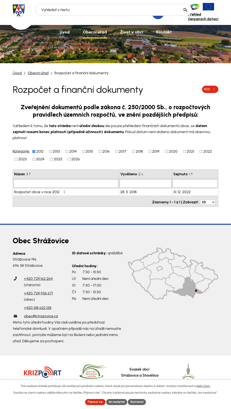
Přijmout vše (92, 401)
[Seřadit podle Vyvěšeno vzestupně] (142, 173)
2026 (75, 159)
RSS (209, 89)
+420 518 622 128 (37, 306)
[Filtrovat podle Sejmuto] (195, 183)
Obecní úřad (38, 73)
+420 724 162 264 (38, 276)
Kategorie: (21, 151)
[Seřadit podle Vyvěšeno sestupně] (142, 175)
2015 (89, 151)
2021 (190, 151)
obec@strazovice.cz (41, 314)
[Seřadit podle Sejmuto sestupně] (192, 175)
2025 (58, 159)
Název (21, 174)
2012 (39, 151)
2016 (106, 151)
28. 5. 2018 (128, 191)
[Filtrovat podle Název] (66, 183)
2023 (22, 159)
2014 (73, 151)
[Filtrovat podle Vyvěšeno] (145, 183)
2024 (40, 159)
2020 (173, 151)
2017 (122, 151)
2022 (207, 151)
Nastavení (140, 401)
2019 (155, 151)
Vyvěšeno (130, 174)
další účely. (203, 385)
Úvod (17, 73)
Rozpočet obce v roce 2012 (40, 191)
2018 (139, 151)
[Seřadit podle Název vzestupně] (30, 173)
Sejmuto (181, 174)
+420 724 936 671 (38, 291)
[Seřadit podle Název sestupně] (30, 175)
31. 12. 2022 (182, 191)
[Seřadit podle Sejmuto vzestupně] (192, 173)
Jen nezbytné (117, 401)
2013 (56, 151)
